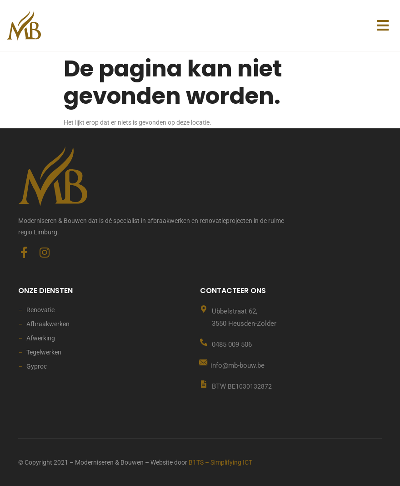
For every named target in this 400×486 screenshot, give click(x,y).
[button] (382, 25)
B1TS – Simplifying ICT (220, 462)
